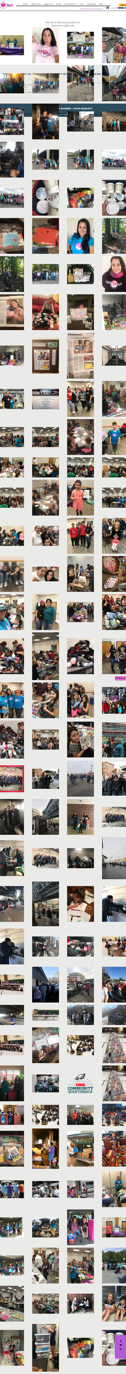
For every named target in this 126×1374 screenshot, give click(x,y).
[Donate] (120, 678)
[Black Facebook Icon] (120, 1341)
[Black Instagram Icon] (120, 1349)
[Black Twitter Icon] (120, 1345)
